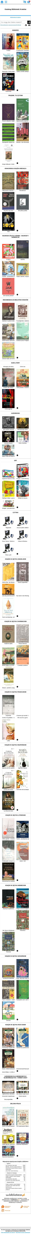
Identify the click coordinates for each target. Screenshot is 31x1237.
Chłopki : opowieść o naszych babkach (13, 1176)
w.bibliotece (15, 1199)
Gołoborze (8, 1189)
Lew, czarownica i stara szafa (11, 1165)
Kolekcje (19, 25)
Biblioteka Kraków (15, 17)
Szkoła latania (8, 1169)
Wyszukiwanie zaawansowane (8, 25)
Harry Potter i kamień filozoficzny (12, 1170)
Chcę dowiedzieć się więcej (8, 1232)
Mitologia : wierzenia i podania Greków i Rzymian (15, 1166)
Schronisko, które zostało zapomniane (13, 1180)
